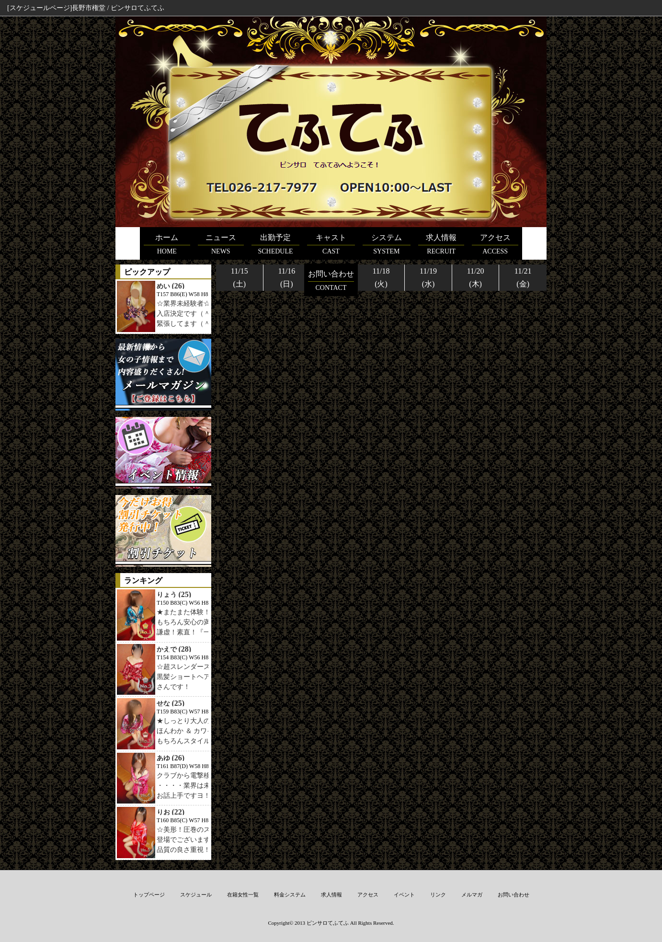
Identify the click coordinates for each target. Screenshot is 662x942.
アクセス (367, 894)
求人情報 (331, 894)
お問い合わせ (513, 894)
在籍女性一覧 (243, 894)
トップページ (149, 894)
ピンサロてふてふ (328, 923)
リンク (438, 894)
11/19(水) (428, 277)
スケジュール (196, 894)
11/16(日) (286, 277)
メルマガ (471, 894)
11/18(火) (381, 277)
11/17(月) (333, 277)
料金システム (290, 894)
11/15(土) (239, 277)
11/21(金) (523, 277)
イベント (404, 894)
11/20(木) (475, 277)
